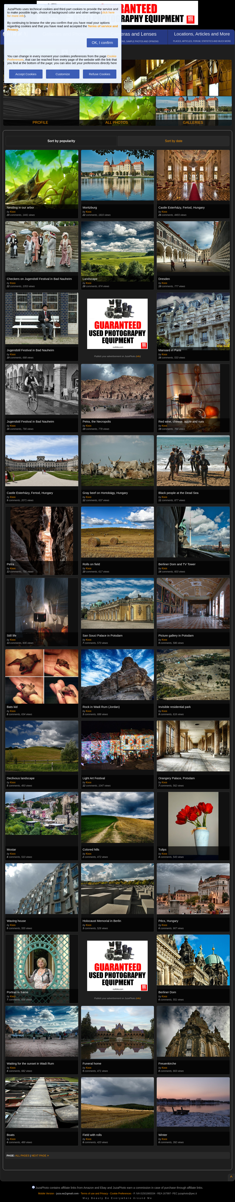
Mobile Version (46, 1193)
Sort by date (173, 141)
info (138, 356)
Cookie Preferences (120, 1193)
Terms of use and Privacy (94, 1193)
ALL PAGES (22, 1155)
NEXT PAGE (40, 1155)
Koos (13, 211)
